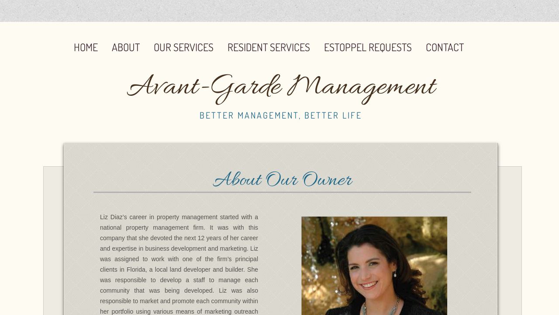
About (126, 47)
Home (86, 47)
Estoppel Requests (368, 47)
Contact (445, 47)
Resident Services (269, 47)
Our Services (184, 47)
